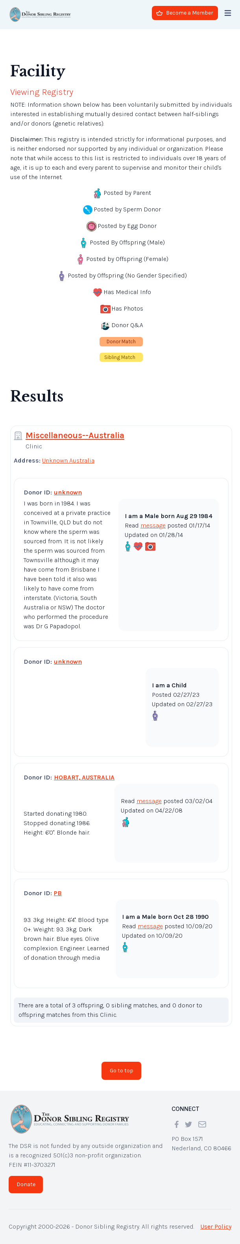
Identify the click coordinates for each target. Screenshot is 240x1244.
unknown (68, 492)
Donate (26, 1184)
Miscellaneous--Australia (75, 435)
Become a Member (184, 12)
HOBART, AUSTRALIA (84, 777)
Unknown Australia (68, 460)
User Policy (215, 1226)
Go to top (121, 1070)
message (153, 525)
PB (58, 893)
